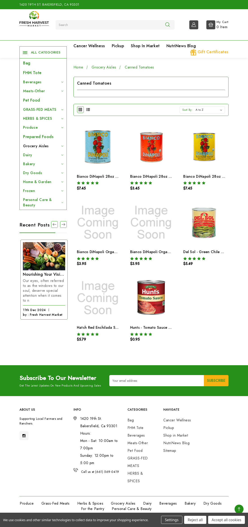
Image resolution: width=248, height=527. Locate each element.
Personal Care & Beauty (43, 202)
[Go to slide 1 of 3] (54, 224)
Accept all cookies (226, 519)
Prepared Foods (38, 137)
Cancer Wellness (89, 46)
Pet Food (31, 100)
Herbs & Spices (90, 503)
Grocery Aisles (43, 146)
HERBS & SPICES (43, 118)
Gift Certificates (209, 52)
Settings (172, 519)
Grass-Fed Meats (55, 503)
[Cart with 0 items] (214, 24)
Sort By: (187, 110)
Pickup (118, 46)
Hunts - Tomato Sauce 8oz (152, 327)
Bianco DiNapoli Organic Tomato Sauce (164, 251)
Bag (26, 63)
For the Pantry (92, 508)
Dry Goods (43, 172)
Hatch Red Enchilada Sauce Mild (104, 327)
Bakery (43, 163)
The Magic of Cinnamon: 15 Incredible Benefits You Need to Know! (43, 274)
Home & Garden (43, 181)
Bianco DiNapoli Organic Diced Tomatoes (112, 251)
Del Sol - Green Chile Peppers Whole (214, 251)
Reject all (195, 519)
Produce (43, 127)
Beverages (43, 82)
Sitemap (169, 450)
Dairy (43, 155)
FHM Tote (32, 73)
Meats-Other (43, 91)
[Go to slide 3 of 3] (63, 224)
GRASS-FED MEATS (43, 109)
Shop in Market (145, 46)
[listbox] (210, 110)
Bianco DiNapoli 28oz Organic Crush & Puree (116, 176)
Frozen (43, 190)
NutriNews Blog (181, 46)
